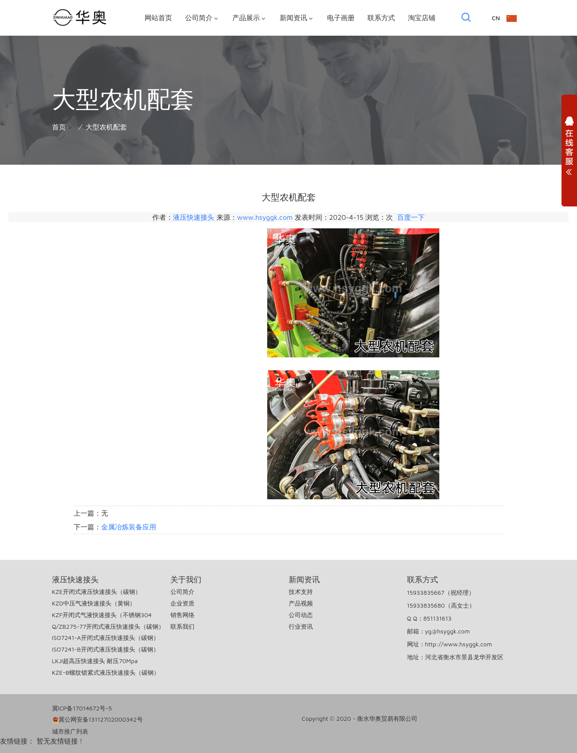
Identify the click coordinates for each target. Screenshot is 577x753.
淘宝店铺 (421, 18)
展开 (569, 148)
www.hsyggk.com (265, 217)
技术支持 (301, 591)
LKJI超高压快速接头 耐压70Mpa (95, 660)
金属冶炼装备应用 (128, 527)
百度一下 (411, 217)
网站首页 (158, 18)
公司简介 (202, 18)
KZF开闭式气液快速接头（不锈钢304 (102, 614)
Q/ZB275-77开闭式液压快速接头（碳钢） (108, 626)
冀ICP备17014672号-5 (82, 708)
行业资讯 (301, 626)
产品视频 (301, 603)
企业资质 (182, 603)
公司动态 (301, 614)
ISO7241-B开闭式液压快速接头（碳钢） (105, 649)
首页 (59, 126)
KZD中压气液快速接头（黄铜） (94, 603)
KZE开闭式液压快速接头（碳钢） (96, 591)
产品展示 (249, 18)
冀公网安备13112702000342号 (97, 720)
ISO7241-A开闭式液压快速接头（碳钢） (105, 637)
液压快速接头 (193, 217)
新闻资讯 (297, 18)
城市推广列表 (70, 731)
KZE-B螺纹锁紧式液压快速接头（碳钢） (106, 672)
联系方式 (381, 18)
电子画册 (341, 18)
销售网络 (182, 614)
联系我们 (182, 626)
